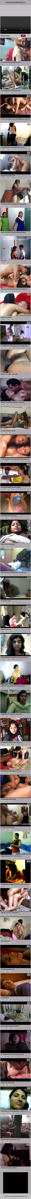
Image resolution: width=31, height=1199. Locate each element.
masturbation (13, 716)
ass (2, 1028)
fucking (3, 829)
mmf (3, 291)
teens (3, 92)
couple (8, 149)
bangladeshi (14, 177)
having (7, 92)
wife (6, 121)
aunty (12, 376)
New (28, 35)
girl (9, 121)
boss (8, 886)
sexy (3, 234)
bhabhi (13, 489)
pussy (3, 971)
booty (6, 1028)
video (11, 773)
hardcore (4, 319)
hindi (6, 1141)
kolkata (7, 546)
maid (11, 404)
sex (2, 121)
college (3, 177)
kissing (8, 262)
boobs (10, 574)
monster (3, 376)
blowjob (12, 744)
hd (10, 1084)
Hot (23, 35)
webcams (11, 631)
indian (3, 64)
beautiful (8, 1113)
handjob (9, 858)
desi (7, 64)
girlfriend (11, 1028)
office (12, 886)
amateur (3, 149)
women (3, 1113)
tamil (3, 914)
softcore (3, 489)
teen (3, 206)
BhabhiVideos (15, 2)
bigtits (6, 716)
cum (12, 206)
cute (10, 291)
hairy (8, 319)
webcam (3, 659)
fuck (3, 602)
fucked (3, 404)
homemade (14, 149)
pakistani (4, 687)
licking (7, 971)
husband (13, 659)
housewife (7, 1056)
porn (6, 347)
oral (11, 801)
